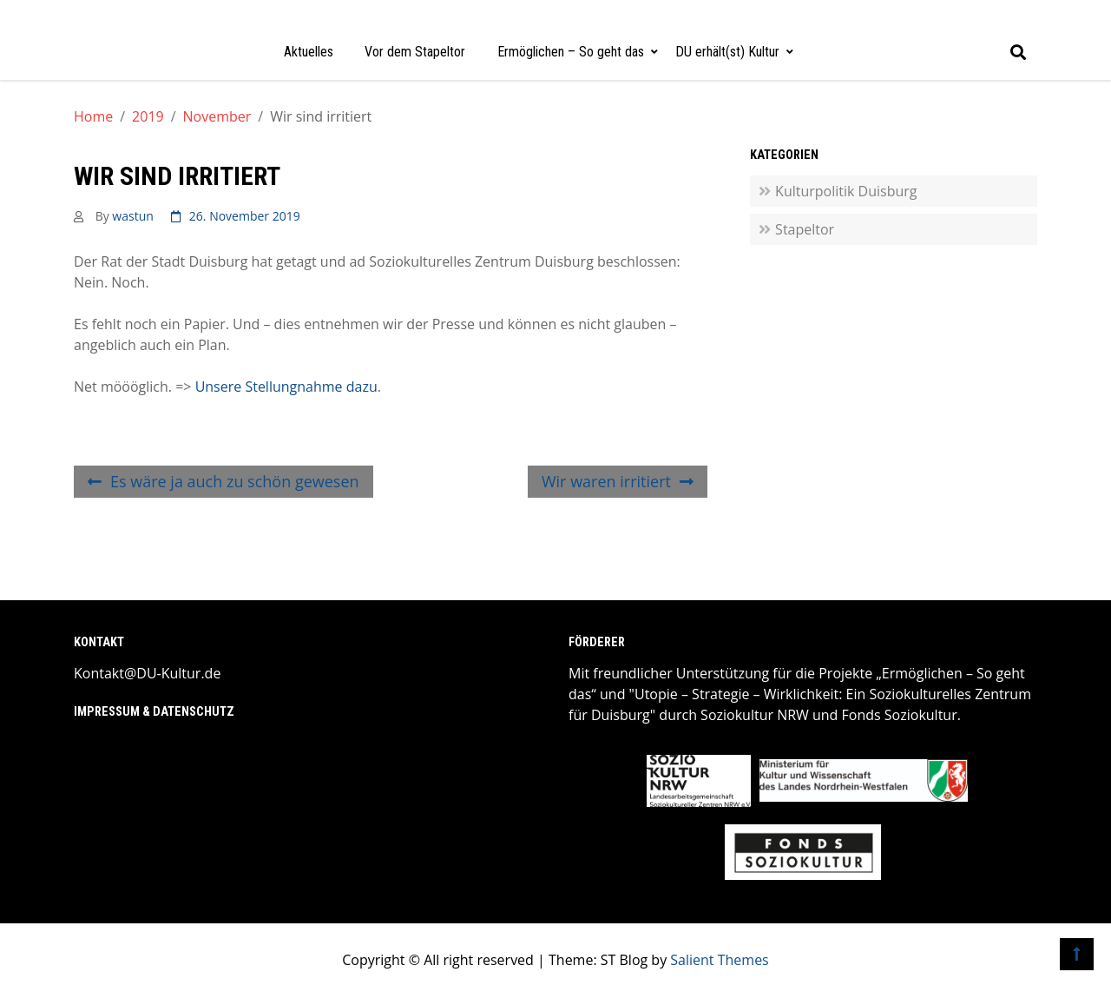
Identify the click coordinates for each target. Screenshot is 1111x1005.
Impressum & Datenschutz (154, 711)
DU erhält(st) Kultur (727, 51)
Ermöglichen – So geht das (570, 51)
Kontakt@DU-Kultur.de (147, 673)
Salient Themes (719, 959)
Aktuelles (308, 51)
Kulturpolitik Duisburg (846, 191)
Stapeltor (804, 229)
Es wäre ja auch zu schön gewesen (234, 481)
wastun (132, 216)
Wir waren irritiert (606, 481)
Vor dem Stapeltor (415, 51)
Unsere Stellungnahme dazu (286, 386)
